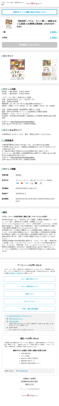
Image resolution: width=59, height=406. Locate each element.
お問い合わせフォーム (16, 319)
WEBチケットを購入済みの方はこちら (29, 12)
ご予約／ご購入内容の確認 (29, 309)
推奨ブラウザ (29, 384)
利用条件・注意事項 (15, 273)
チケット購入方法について (29, 279)
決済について (29, 294)
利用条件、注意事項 (29, 378)
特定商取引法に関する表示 (29, 381)
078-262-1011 (23, 371)
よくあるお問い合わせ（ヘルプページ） (19, 316)
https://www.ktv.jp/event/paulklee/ (22, 122)
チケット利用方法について (29, 286)
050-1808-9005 (13, 321)
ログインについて (29, 301)
